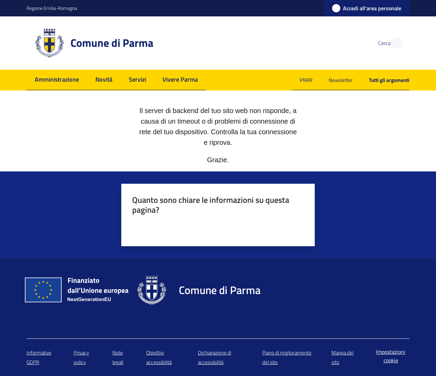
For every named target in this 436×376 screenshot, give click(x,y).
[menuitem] (57, 80)
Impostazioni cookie (390, 356)
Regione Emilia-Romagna (52, 8)
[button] (395, 43)
